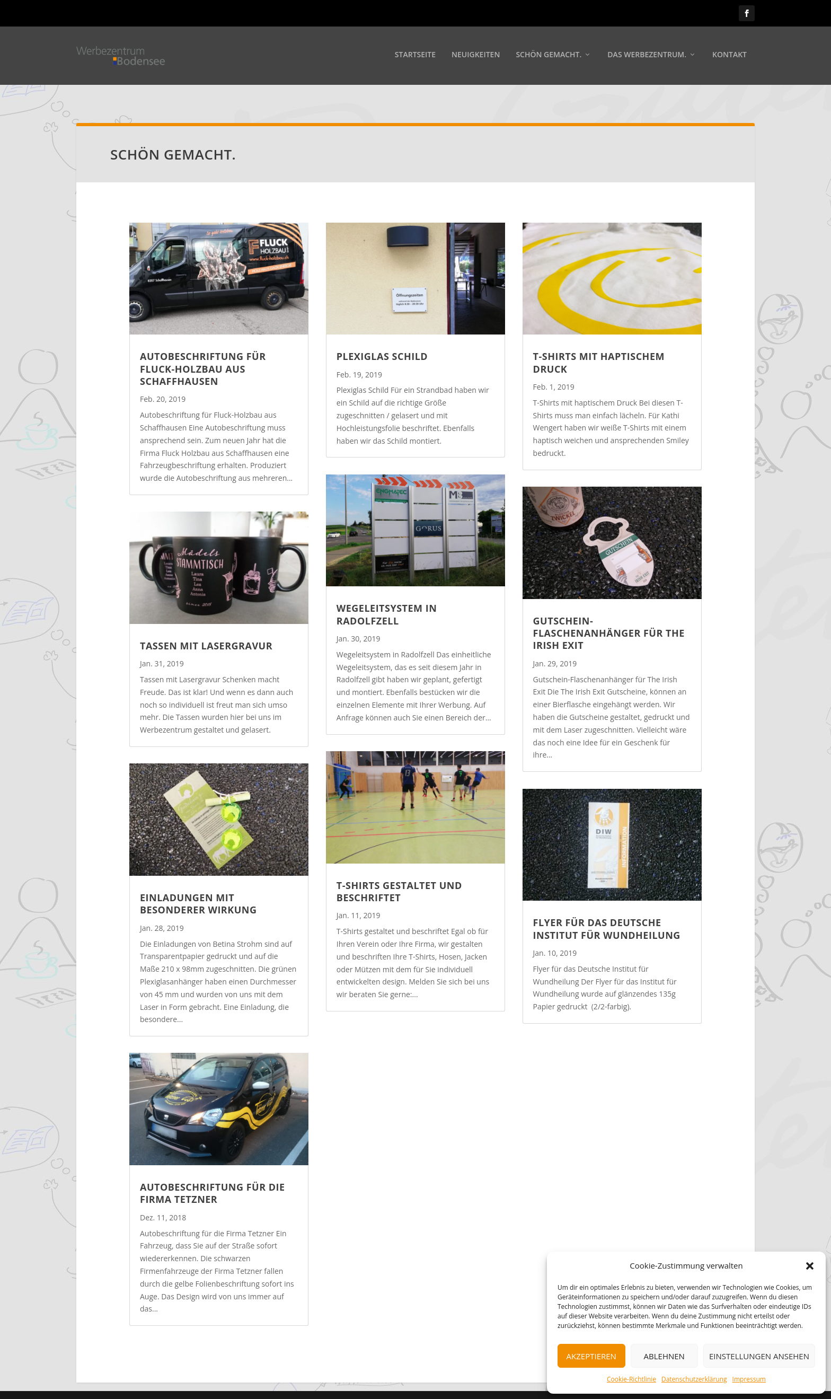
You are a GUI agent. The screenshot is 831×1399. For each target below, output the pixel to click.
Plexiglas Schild (382, 341)
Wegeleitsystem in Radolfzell (387, 598)
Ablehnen (664, 1356)
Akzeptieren (591, 1356)
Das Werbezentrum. (646, 56)
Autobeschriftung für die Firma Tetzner (212, 1177)
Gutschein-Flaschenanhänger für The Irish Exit (609, 618)
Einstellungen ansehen (759, 1356)
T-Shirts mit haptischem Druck (599, 347)
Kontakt (729, 56)
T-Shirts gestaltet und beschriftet (399, 876)
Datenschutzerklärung (694, 1379)
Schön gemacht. (548, 56)
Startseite (415, 56)
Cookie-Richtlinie (631, 1379)
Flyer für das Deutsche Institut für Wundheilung (606, 913)
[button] (810, 1266)
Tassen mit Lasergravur (206, 630)
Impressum (749, 1379)
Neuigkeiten (476, 56)
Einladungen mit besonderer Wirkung (198, 888)
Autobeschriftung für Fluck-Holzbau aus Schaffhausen (203, 353)
